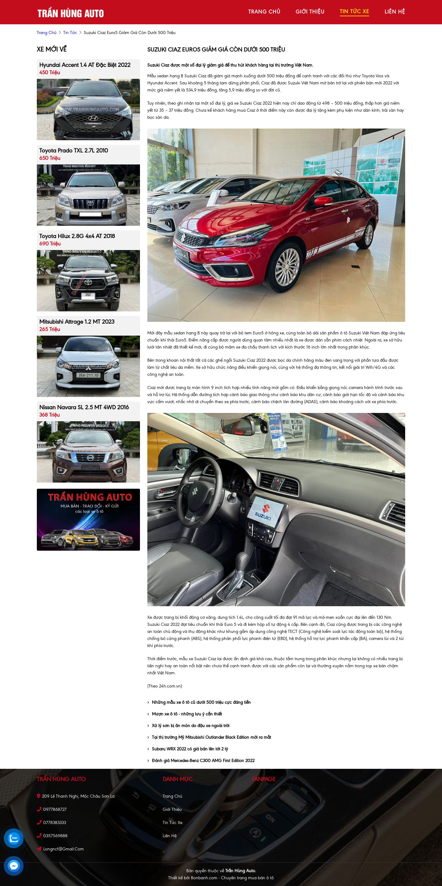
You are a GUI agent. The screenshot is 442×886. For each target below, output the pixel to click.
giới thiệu (310, 12)
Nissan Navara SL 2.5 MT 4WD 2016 (84, 407)
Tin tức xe (172, 822)
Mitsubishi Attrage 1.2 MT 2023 (76, 321)
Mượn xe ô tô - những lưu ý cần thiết (184, 714)
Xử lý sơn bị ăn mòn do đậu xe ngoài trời (188, 725)
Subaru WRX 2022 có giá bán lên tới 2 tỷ (187, 749)
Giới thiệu (172, 809)
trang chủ (264, 12)
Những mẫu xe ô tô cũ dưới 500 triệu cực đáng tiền (199, 702)
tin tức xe (354, 11)
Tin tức (70, 32)
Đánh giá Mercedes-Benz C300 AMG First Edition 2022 (200, 760)
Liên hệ (169, 835)
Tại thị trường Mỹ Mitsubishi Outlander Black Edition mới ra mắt (209, 737)
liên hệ (395, 12)
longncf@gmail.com (63, 849)
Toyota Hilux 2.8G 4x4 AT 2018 (77, 236)
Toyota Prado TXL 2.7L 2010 (73, 150)
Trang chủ (172, 796)
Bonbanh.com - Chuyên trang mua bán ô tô (232, 877)
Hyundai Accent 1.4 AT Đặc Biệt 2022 (84, 64)
